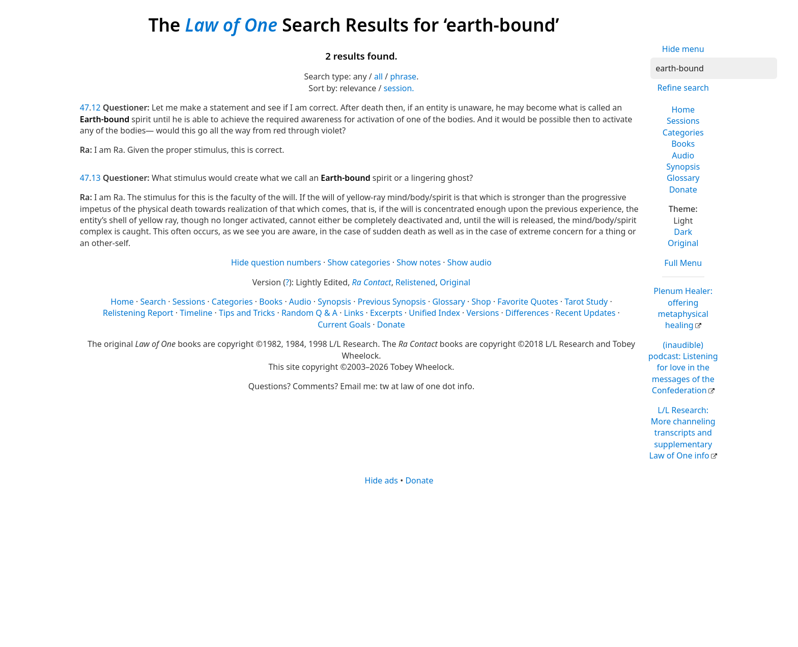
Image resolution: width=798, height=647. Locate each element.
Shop (481, 301)
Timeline (196, 312)
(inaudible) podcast (683, 367)
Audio (683, 155)
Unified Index (434, 312)
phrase (403, 76)
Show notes (418, 262)
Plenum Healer (682, 308)
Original (683, 243)
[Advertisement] (385, 565)
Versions (483, 312)
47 (84, 107)
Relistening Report (138, 312)
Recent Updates (585, 312)
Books (683, 143)
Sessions (683, 120)
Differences (527, 312)
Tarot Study (586, 301)
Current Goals (344, 324)
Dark (683, 231)
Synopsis (683, 166)
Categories (683, 132)
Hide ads (381, 480)
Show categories (359, 262)
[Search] (713, 68)
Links (354, 312)
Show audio (469, 262)
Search (153, 301)
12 (95, 107)
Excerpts (386, 312)
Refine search (683, 87)
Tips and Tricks (247, 312)
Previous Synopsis (392, 301)
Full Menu (683, 262)
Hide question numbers (276, 262)
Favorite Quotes (527, 301)
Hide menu (683, 49)
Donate (683, 189)
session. (399, 88)
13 (95, 177)
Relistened (415, 282)
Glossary (683, 177)
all (378, 76)
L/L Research (682, 433)
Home (683, 109)
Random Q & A (309, 312)
